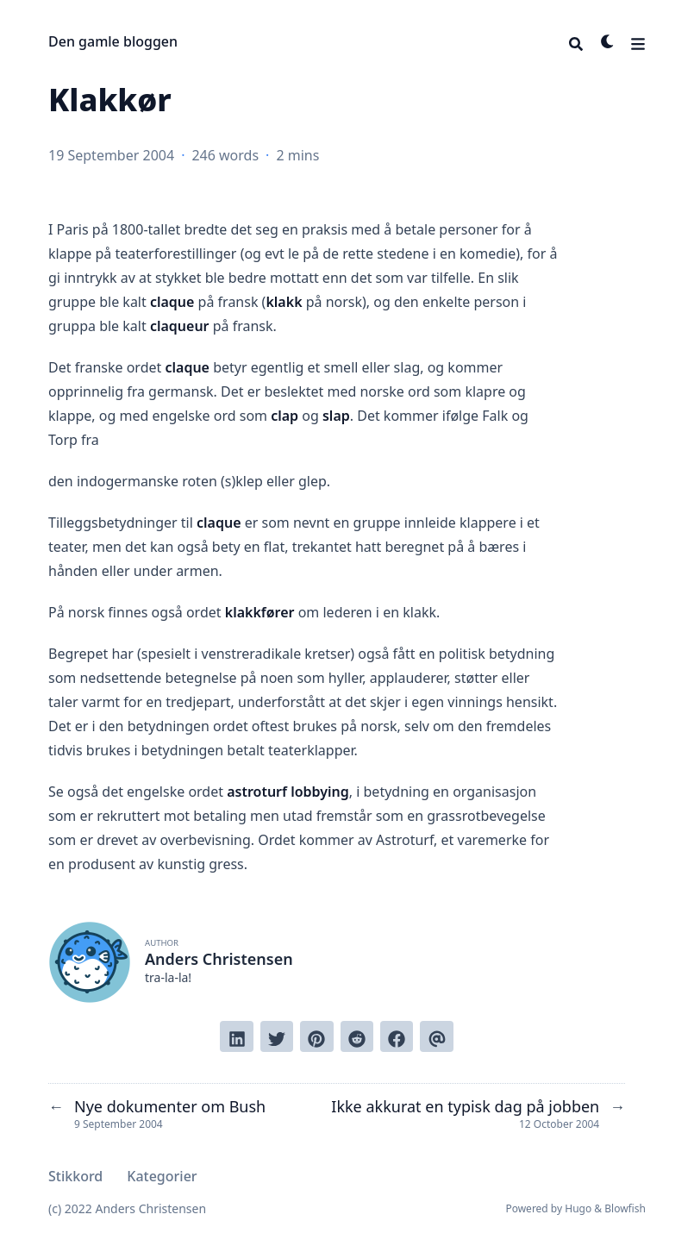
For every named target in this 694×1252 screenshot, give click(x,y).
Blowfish (625, 1208)
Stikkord (75, 1176)
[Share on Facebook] (396, 1036)
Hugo (578, 1208)
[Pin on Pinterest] (316, 1036)
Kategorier (162, 1176)
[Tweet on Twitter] (276, 1036)
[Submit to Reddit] (357, 1036)
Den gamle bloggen (113, 41)
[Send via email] (436, 1036)
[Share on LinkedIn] (236, 1036)
